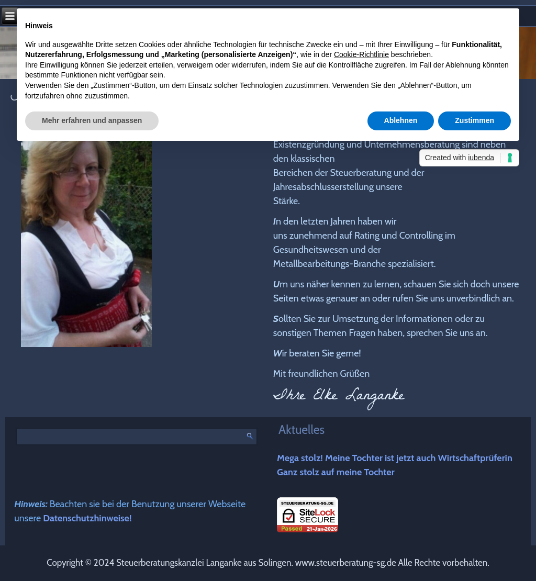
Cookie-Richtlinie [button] (361, 54)
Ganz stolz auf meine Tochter (336, 472)
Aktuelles (301, 429)
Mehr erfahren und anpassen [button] (92, 120)
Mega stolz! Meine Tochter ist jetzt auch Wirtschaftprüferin (394, 458)
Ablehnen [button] (401, 120)
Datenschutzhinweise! (87, 518)
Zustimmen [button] (474, 120)
